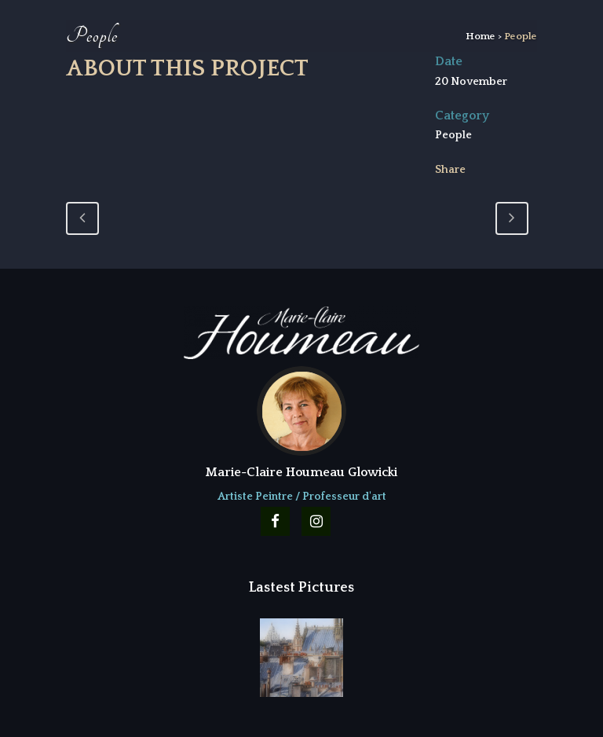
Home (480, 36)
